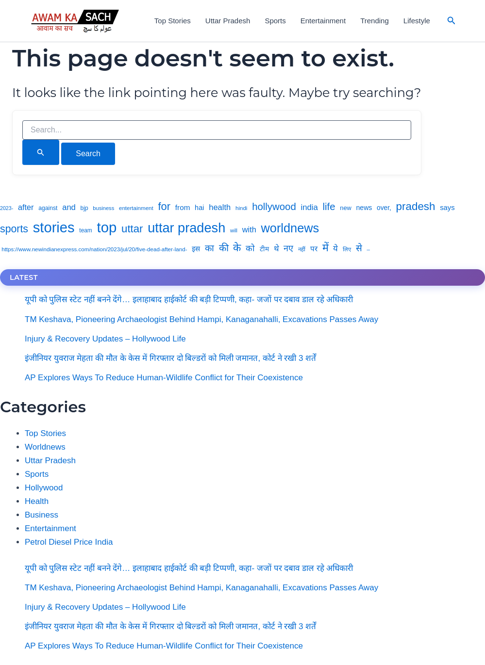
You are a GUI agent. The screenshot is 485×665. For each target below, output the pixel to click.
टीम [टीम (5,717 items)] (264, 249)
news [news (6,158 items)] (364, 207)
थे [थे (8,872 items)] (276, 248)
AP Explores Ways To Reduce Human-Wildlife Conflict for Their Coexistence (164, 377)
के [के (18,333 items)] (237, 248)
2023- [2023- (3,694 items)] (6, 208)
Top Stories (172, 20)
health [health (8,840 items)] (220, 207)
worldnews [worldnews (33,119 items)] (290, 228)
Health (37, 501)
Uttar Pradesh (228, 20)
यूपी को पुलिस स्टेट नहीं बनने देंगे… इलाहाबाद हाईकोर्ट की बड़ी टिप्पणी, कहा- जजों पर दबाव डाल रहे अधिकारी (189, 299)
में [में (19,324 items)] (325, 248)
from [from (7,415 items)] (182, 207)
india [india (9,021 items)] (309, 207)
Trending (374, 20)
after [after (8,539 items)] (25, 207)
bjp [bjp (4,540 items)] (84, 208)
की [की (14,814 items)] (224, 248)
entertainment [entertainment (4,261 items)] (136, 208)
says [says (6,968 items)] (447, 207)
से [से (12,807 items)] (359, 248)
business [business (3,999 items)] (103, 208)
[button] (451, 21)
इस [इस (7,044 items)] (196, 248)
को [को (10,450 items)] (250, 248)
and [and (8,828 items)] (69, 207)
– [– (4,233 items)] (368, 249)
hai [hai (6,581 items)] (199, 207)
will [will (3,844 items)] (233, 230)
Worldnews (45, 447)
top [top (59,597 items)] (107, 227)
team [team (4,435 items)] (85, 230)
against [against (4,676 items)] (47, 208)
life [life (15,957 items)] (328, 206)
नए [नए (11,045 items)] (288, 248)
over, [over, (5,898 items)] (384, 207)
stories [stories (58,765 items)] (54, 227)
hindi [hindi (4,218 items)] (241, 208)
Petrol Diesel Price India (69, 542)
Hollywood (44, 487)
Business (41, 514)
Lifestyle (416, 20)
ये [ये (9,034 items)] (335, 248)
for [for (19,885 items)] (164, 206)
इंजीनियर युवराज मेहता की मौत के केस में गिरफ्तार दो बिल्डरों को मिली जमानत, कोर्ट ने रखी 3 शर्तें (170, 358)
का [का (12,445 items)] (209, 248)
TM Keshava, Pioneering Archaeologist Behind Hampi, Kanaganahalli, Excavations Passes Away (201, 319)
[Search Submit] (40, 152)
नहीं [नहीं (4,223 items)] (301, 249)
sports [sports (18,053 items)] (14, 229)
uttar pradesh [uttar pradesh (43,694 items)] (186, 227)
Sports (275, 20)
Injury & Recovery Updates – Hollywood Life (105, 338)
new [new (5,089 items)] (345, 207)
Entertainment (323, 20)
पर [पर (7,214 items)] (314, 248)
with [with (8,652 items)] (249, 229)
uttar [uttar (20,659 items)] (132, 229)
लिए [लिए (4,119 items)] (347, 249)
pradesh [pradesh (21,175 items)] (415, 206)
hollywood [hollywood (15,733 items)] (274, 206)
